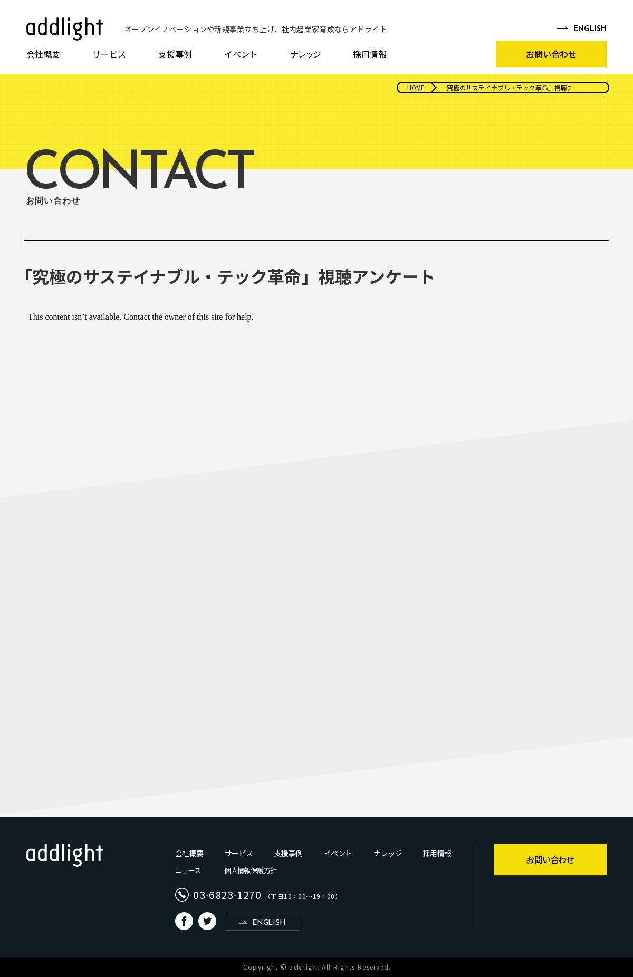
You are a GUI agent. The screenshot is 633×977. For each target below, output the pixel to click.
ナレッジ (305, 53)
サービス (109, 53)
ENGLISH (268, 923)
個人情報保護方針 (250, 870)
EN (590, 29)
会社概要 (43, 53)
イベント (241, 53)
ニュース (187, 870)
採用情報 (370, 53)
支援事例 (175, 53)
